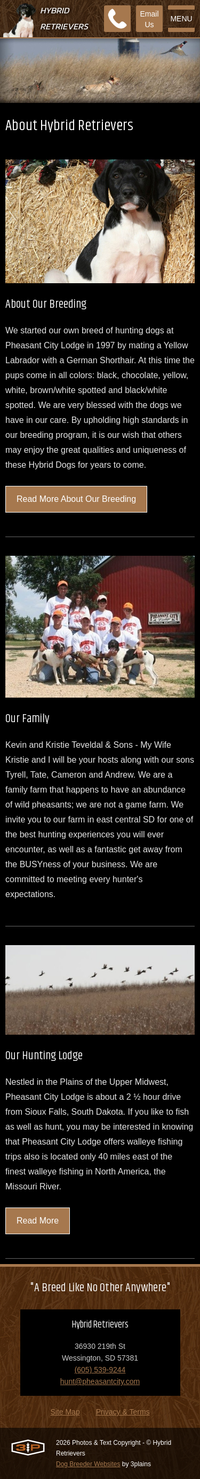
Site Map (64, 1412)
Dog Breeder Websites (88, 1464)
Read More (38, 1220)
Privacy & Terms (123, 1412)
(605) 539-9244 (100, 1369)
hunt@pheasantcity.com (100, 1381)
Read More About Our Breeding (76, 498)
